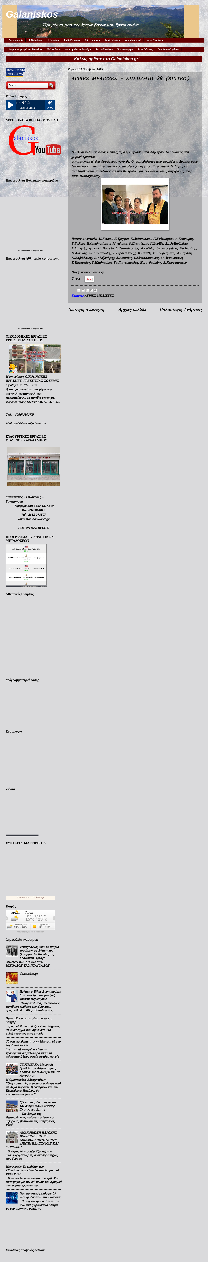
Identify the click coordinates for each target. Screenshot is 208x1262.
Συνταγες (21, 897)
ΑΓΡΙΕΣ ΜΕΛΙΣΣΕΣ (99, 296)
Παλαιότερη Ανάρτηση (180, 309)
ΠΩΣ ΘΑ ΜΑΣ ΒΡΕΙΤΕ (33, 527)
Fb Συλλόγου (53, 40)
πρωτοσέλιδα (25, 251)
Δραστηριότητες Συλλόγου (78, 49)
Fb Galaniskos (35, 40)
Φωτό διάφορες (145, 49)
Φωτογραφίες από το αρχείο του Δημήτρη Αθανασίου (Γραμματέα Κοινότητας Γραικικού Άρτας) (39, 952)
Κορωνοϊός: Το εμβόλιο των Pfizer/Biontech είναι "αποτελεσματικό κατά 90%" (32, 1170)
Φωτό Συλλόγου (112, 40)
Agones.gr (34, 586)
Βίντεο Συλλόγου (104, 49)
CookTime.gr (38, 897)
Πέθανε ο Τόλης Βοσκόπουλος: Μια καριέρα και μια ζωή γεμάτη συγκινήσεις (40, 995)
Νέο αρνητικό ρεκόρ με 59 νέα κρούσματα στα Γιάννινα (39, 1195)
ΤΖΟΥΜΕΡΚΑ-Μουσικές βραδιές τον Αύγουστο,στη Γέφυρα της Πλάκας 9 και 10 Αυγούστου (39, 1070)
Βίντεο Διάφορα (125, 49)
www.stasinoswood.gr (33, 519)
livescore (43, 586)
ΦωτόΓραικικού (133, 40)
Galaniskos (32, 14)
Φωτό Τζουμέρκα (154, 40)
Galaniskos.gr (28, 973)
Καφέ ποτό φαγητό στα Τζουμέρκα (26, 49)
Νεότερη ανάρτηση (86, 309)
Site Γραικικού (92, 40)
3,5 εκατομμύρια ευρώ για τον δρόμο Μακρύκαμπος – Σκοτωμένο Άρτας (38, 1106)
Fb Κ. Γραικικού (72, 40)
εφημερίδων (38, 251)
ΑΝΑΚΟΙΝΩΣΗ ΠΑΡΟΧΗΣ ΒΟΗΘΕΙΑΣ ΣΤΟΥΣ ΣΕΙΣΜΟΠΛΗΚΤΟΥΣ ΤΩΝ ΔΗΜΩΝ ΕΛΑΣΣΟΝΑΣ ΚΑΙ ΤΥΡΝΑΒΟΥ (32, 1140)
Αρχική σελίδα (16, 40)
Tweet (75, 278)
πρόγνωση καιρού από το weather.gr (30, 932)
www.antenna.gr (92, 272)
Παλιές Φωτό (54, 49)
